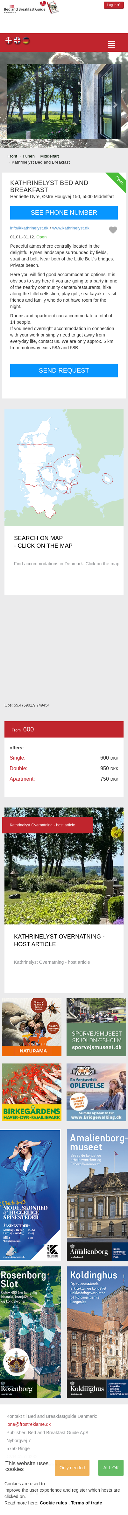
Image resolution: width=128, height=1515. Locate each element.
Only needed (72, 1467)
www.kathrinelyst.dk (70, 228)
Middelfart (49, 156)
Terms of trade (86, 1502)
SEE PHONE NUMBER (64, 212)
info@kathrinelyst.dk (29, 228)
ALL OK (111, 1467)
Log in (113, 5)
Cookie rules (53, 1502)
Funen (29, 156)
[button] (13, 101)
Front (12, 156)
